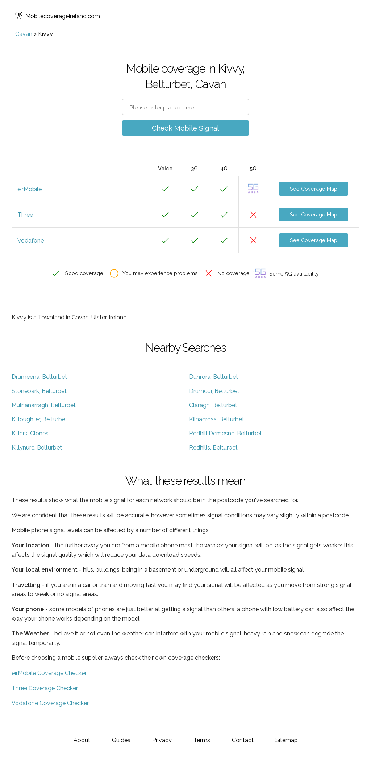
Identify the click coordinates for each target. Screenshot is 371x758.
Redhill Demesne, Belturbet (225, 433)
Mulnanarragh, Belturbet (44, 405)
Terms (201, 740)
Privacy (162, 740)
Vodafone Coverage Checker (50, 703)
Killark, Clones (30, 433)
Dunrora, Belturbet (213, 376)
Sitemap (286, 740)
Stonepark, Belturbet (39, 391)
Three (25, 214)
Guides (121, 740)
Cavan (23, 33)
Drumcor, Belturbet (214, 391)
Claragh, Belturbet (213, 405)
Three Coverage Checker (45, 688)
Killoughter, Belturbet (39, 419)
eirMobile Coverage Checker (49, 673)
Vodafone (30, 240)
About (82, 740)
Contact (243, 740)
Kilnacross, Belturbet (216, 419)
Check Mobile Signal (185, 128)
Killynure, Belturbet (37, 447)
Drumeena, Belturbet (39, 376)
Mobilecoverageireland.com (57, 16)
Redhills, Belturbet (213, 447)
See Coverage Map (313, 189)
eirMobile (29, 189)
